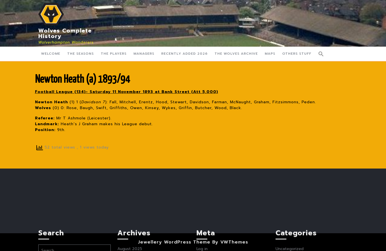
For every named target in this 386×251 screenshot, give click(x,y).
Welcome (50, 53)
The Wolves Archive (236, 53)
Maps (270, 53)
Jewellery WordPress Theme (174, 242)
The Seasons (80, 53)
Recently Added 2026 (184, 53)
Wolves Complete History (65, 33)
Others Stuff (296, 53)
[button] (321, 53)
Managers (143, 53)
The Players (114, 53)
